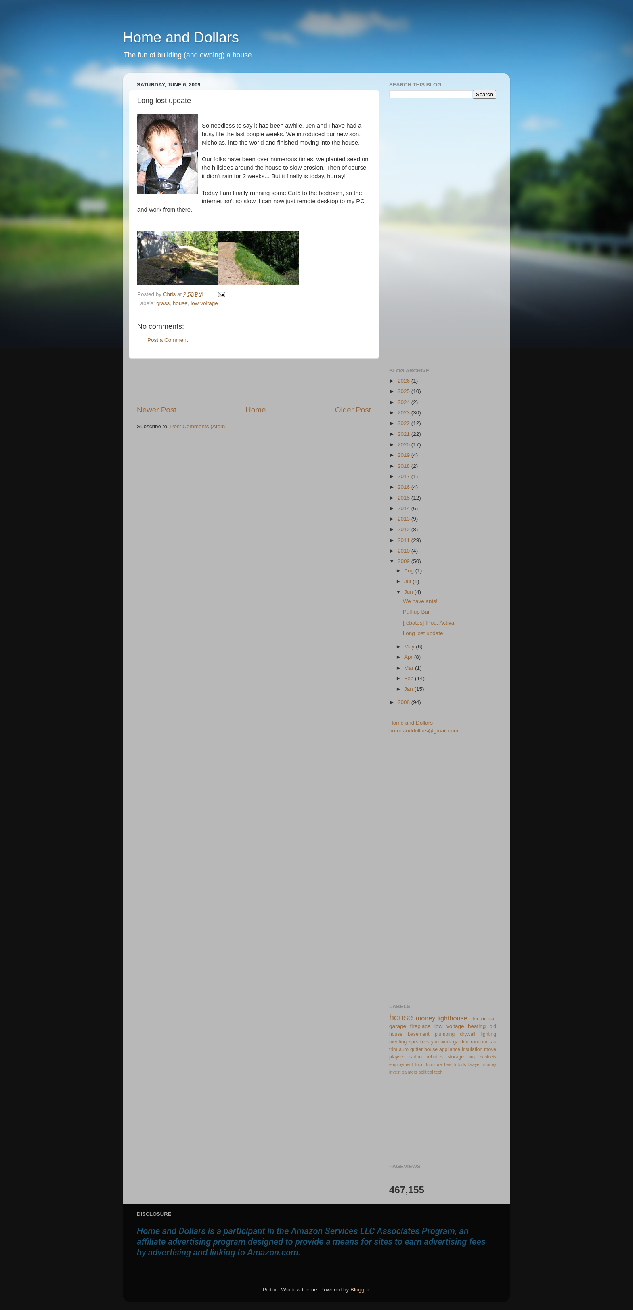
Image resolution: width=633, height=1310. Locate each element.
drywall (468, 1034)
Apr (409, 657)
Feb (409, 678)
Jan (409, 689)
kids (462, 1064)
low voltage (204, 303)
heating (477, 1026)
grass (163, 303)
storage (455, 1057)
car (492, 1019)
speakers (419, 1042)
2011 (404, 540)
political (426, 1072)
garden (461, 1042)
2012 (404, 529)
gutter (416, 1049)
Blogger (359, 1290)
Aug (409, 571)
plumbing (445, 1034)
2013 (404, 519)
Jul (408, 581)
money (426, 1018)
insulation (472, 1049)
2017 (404, 476)
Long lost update (423, 633)
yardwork (441, 1042)
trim (393, 1049)
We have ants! (420, 601)
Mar (409, 668)
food (419, 1064)
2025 (404, 391)
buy (471, 1056)
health (450, 1064)
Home (255, 410)
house (180, 303)
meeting (398, 1042)
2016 (404, 487)
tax (493, 1042)
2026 (404, 381)
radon (415, 1057)
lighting (488, 1034)
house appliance (442, 1049)
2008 (404, 702)
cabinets (488, 1056)
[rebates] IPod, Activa (429, 623)
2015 (404, 498)
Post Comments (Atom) (198, 426)
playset (397, 1057)
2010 (404, 551)
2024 (404, 402)
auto (404, 1049)
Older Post (353, 410)
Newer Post (156, 410)
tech (438, 1072)
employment (401, 1064)
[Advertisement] (253, 382)
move (490, 1049)
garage (397, 1026)
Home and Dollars (181, 37)
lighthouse (452, 1018)
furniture (434, 1064)
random (479, 1042)
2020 (404, 445)
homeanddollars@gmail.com (423, 731)
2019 (404, 455)
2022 (404, 423)
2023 (404, 413)
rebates (434, 1057)
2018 (404, 466)
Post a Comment (167, 340)
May (410, 646)
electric (478, 1019)
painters (409, 1072)
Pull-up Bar (416, 612)
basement (418, 1034)
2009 (404, 561)
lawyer (474, 1064)
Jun (409, 592)
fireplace (420, 1026)
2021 (404, 434)
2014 (404, 508)
